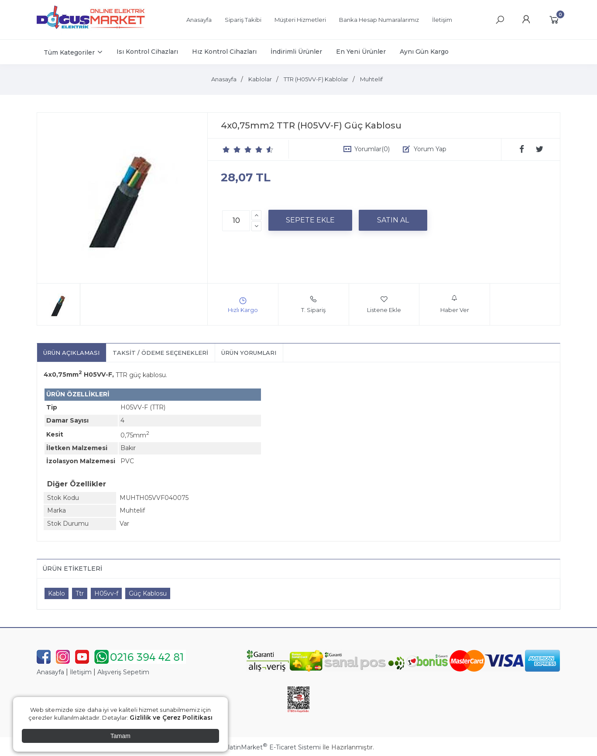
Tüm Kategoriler (69, 52)
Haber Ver (454, 304)
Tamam (120, 735)
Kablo (56, 593)
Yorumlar (372, 149)
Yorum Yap (430, 149)
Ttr (79, 593)
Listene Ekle (384, 304)
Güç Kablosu (148, 593)
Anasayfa (50, 672)
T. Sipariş (313, 304)
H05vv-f (106, 593)
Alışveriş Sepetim (123, 672)
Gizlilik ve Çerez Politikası (171, 717)
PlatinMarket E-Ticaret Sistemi (272, 747)
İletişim (81, 672)
